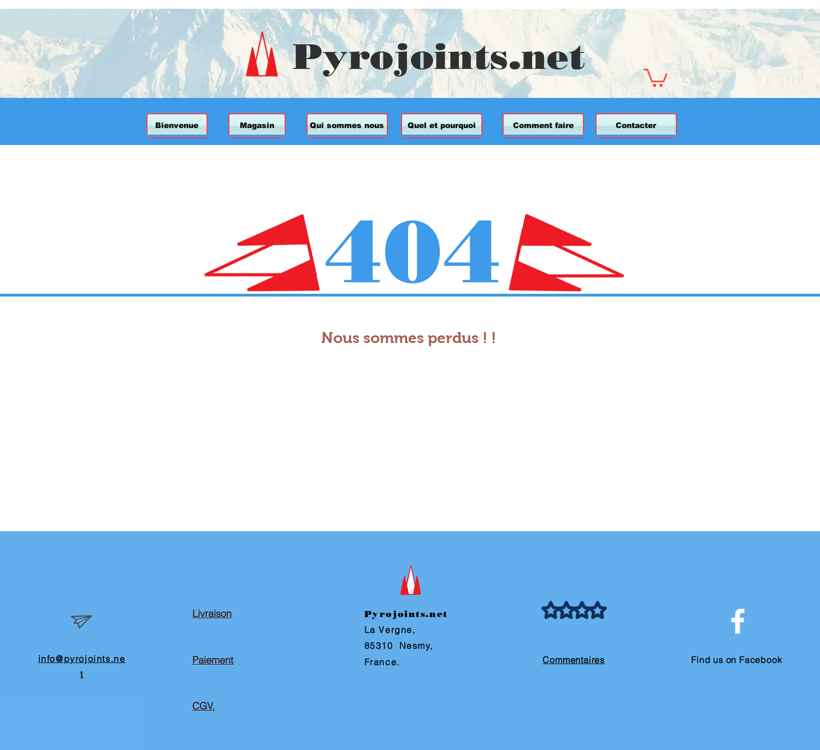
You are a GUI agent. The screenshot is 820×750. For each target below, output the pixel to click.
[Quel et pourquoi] (441, 125)
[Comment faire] (543, 125)
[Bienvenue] (177, 125)
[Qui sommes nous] (347, 125)
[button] (656, 77)
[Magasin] (257, 125)
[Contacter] (636, 125)
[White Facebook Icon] (737, 621)
